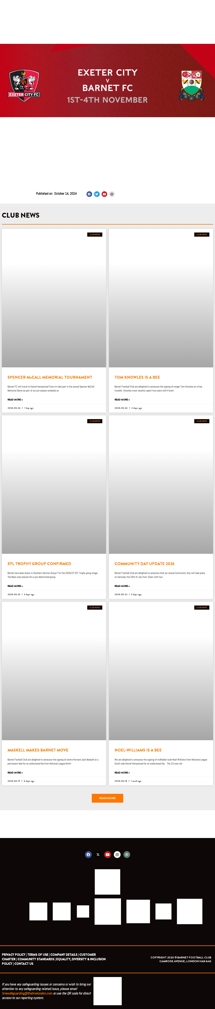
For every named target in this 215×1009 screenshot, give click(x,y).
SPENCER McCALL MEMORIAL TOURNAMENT (50, 377)
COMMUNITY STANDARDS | (36, 959)
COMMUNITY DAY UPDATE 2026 (144, 564)
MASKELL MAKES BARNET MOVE (38, 750)
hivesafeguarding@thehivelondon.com (27, 993)
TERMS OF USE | (38, 955)
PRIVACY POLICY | (14, 955)
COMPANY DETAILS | (64, 955)
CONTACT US (23, 964)
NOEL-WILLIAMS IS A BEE (138, 750)
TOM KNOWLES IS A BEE (137, 377)
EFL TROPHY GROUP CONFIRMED (39, 564)
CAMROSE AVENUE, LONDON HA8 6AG (185, 961)
